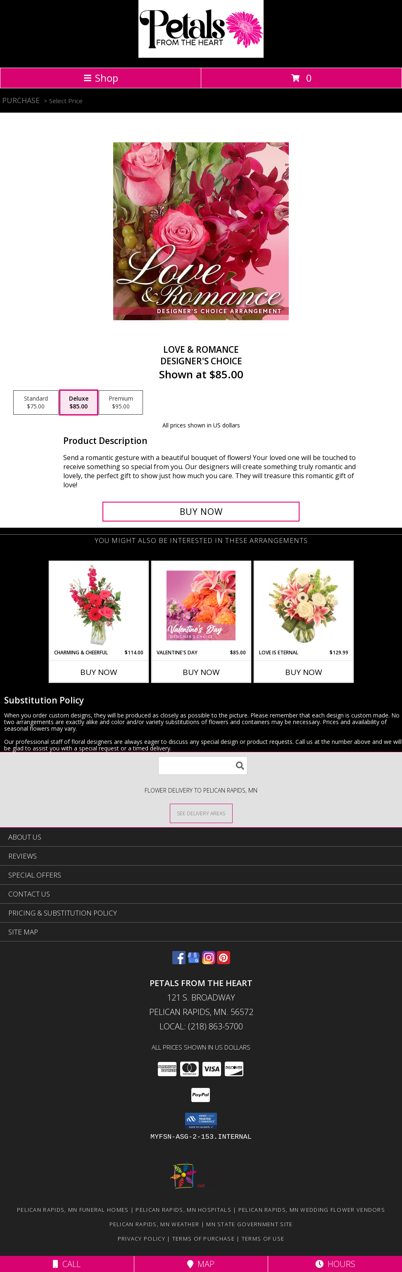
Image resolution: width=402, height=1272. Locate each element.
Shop (100, 78)
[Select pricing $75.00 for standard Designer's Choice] (36, 403)
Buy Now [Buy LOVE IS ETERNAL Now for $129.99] (303, 672)
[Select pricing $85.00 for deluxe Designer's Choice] (78, 403)
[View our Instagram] (208, 961)
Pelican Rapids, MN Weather (154, 1224)
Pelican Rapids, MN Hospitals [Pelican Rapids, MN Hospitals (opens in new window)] (183, 1209)
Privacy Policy (141, 1238)
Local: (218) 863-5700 (201, 1026)
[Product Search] (202, 765)
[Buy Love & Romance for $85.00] (201, 512)
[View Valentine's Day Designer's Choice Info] (201, 605)
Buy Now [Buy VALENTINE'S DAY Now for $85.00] (201, 672)
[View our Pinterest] (223, 961)
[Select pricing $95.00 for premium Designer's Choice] (121, 403)
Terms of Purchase (203, 1238)
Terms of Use (263, 1238)
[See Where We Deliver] (201, 813)
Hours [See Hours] (335, 1264)
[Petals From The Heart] (200, 55)
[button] (201, 1121)
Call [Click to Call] (67, 1264)
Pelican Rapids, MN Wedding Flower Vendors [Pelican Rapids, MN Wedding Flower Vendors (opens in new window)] (311, 1209)
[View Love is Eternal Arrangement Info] (303, 605)
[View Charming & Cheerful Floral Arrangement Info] (98, 605)
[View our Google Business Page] (193, 961)
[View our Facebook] (179, 961)
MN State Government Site (249, 1224)
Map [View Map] (200, 1264)
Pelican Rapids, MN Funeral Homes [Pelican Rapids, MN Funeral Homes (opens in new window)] (73, 1209)
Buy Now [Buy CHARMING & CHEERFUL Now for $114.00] (98, 672)
